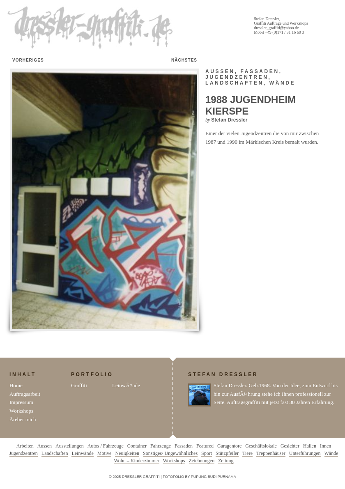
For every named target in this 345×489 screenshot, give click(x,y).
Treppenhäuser (270, 453)
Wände (282, 83)
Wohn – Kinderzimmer (136, 461)
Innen (325, 446)
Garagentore (229, 446)
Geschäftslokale (261, 446)
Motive (104, 453)
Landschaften (234, 83)
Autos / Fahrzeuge (105, 446)
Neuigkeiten (127, 453)
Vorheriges (28, 60)
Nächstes (184, 60)
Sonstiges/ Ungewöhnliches (170, 453)
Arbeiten (25, 446)
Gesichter (290, 446)
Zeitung (225, 461)
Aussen (220, 71)
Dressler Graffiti (92, 28)
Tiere (247, 453)
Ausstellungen (69, 446)
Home (16, 385)
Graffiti (79, 385)
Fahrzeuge (160, 446)
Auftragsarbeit (24, 394)
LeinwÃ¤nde (126, 385)
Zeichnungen (202, 461)
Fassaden (260, 71)
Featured (205, 446)
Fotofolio (173, 477)
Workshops (21, 411)
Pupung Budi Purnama (213, 477)
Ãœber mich (22, 419)
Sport (206, 453)
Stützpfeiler (227, 453)
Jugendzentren (236, 77)
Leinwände (82, 453)
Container (137, 446)
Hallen (309, 446)
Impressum (21, 402)
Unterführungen (305, 453)
